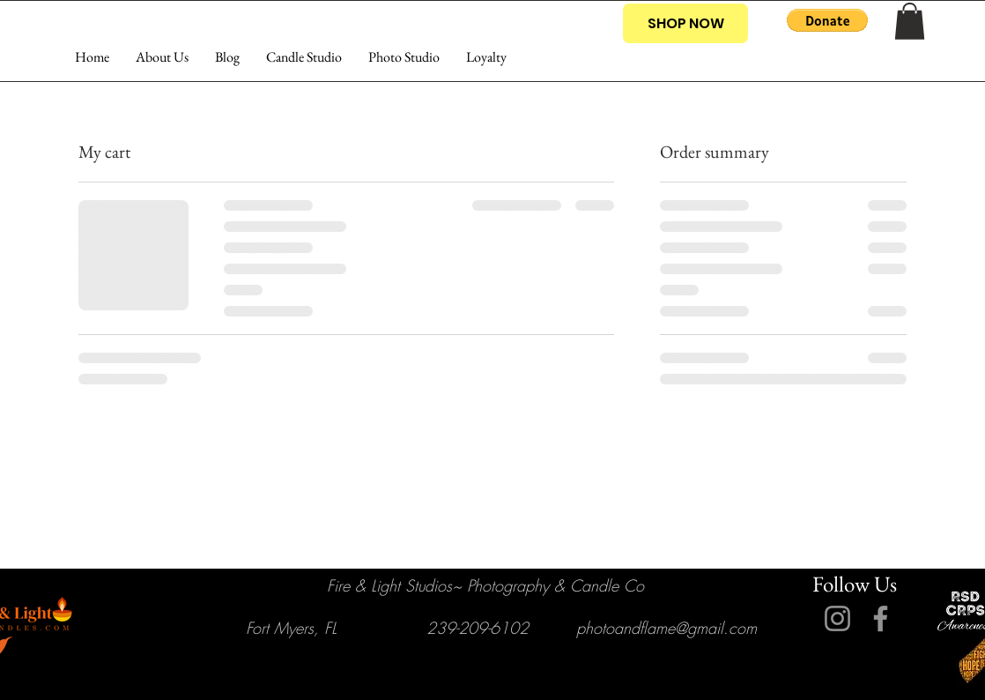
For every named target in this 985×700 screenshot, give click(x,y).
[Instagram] (837, 618)
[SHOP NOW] (685, 23)
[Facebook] (880, 618)
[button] (827, 20)
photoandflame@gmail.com (666, 627)
